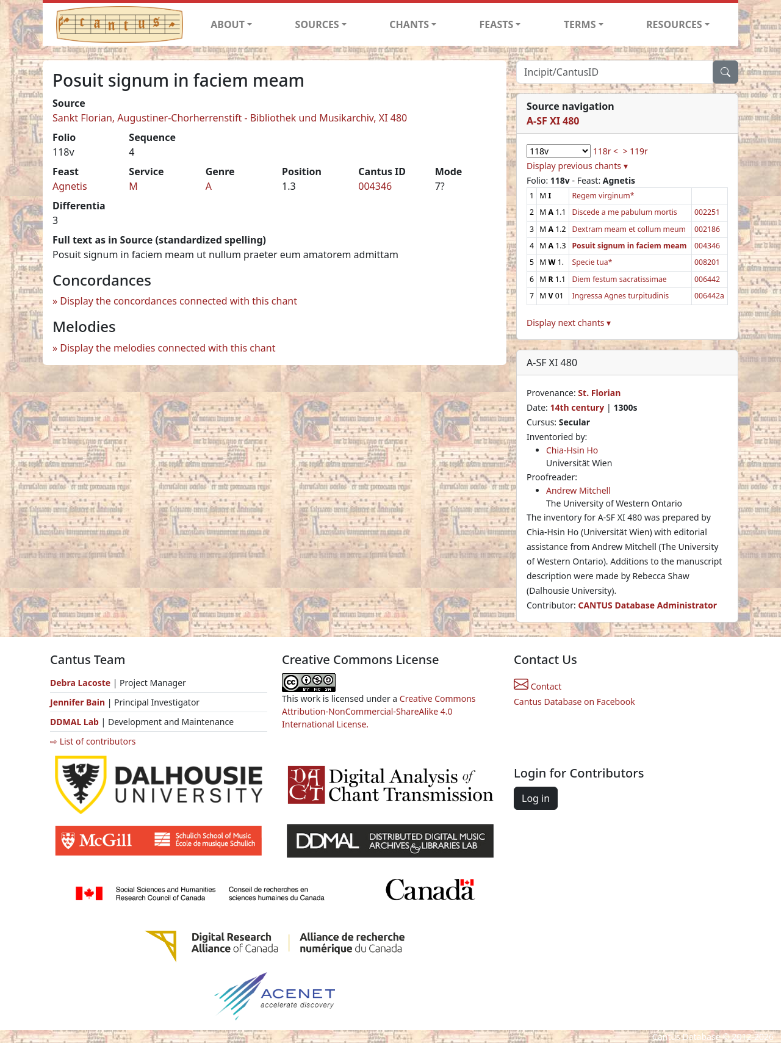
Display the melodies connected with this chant (167, 348)
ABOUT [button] (228, 24)
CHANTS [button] (409, 24)
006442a (709, 296)
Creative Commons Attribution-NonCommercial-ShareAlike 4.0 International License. (379, 711)
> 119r (634, 151)
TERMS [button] (580, 24)
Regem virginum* (603, 195)
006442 (707, 279)
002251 (707, 212)
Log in (536, 798)
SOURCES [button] (317, 24)
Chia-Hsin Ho (572, 450)
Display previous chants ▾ (577, 165)
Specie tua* (592, 262)
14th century (577, 407)
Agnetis (69, 186)
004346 (375, 186)
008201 (707, 262)
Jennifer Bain (78, 702)
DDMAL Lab (74, 721)
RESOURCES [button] (674, 24)
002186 (707, 229)
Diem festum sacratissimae (619, 279)
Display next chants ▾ (569, 322)
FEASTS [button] (497, 24)
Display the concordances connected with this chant (178, 301)
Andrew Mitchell (578, 490)
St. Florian (599, 393)
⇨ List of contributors (92, 741)
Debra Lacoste (80, 682)
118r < (605, 151)
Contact (537, 686)
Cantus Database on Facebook (574, 701)
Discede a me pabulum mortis (624, 212)
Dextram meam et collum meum (628, 229)
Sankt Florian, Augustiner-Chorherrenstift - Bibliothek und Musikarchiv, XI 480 (229, 118)
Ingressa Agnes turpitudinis (620, 296)
